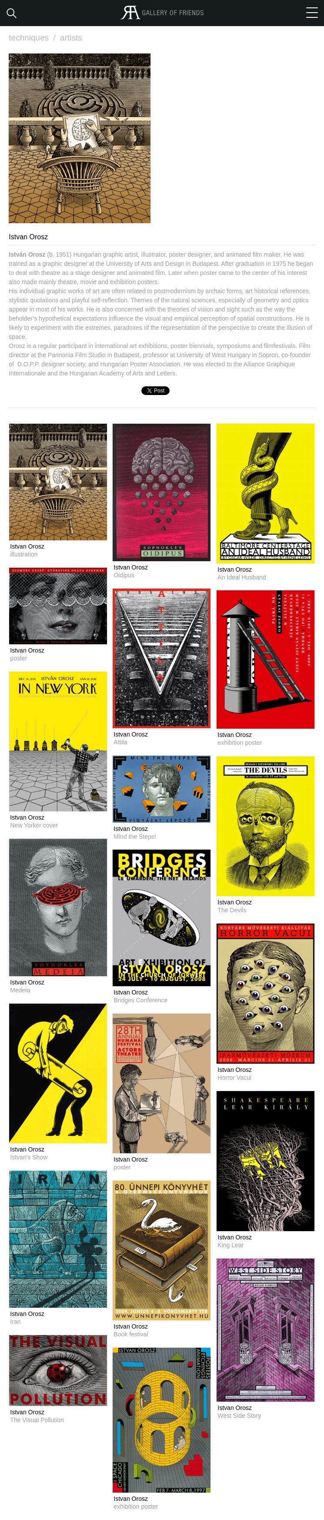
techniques (33, 37)
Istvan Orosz (27, 546)
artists (71, 37)
